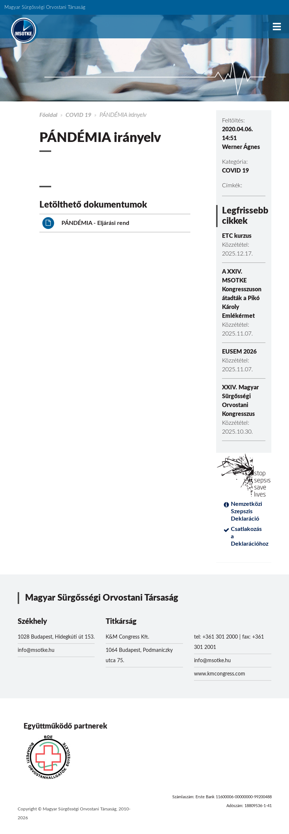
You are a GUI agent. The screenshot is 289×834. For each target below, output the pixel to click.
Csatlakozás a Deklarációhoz (248, 536)
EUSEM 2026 (239, 352)
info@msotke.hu (36, 650)
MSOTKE (23, 30)
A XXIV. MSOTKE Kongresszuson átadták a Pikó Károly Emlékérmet (241, 294)
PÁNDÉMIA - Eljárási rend (85, 223)
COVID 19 (78, 115)
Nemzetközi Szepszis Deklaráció (246, 511)
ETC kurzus (236, 236)
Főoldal (48, 115)
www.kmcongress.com (219, 674)
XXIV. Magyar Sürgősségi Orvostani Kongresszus (240, 401)
